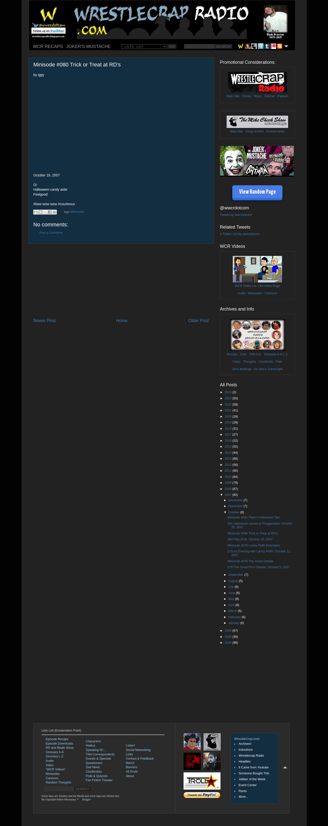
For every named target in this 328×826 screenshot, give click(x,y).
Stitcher (269, 96)
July (231, 587)
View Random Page (257, 192)
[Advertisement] (121, 281)
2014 (229, 452)
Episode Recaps (57, 739)
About (130, 776)
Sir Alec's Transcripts (268, 369)
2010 (229, 477)
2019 (229, 422)
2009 (229, 482)
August (233, 581)
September (236, 575)
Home (122, 320)
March (233, 611)
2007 (229, 495)
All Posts (132, 771)
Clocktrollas (94, 771)
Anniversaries (275, 131)
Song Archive (254, 131)
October (234, 512)
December (236, 500)
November (236, 506)
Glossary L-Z (54, 756)
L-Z (285, 354)
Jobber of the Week (252, 779)
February (235, 617)
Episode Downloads (59, 743)
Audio (241, 293)
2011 (229, 470)
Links (129, 754)
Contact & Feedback (140, 758)
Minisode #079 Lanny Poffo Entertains (254, 545)
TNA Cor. (255, 354)
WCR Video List (246, 286)
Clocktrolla (265, 361)
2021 (229, 410)
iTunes (246, 96)
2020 (229, 416)
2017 (229, 434)
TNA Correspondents (100, 754)
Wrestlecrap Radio (251, 755)
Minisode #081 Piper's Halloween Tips (254, 517)
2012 (229, 465)
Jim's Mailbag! (241, 369)
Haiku (236, 361)
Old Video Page (269, 286)
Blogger (86, 799)
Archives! (245, 744)
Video (50, 765)
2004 (229, 642)
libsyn (258, 96)
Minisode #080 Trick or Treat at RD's (253, 533)
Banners (131, 767)
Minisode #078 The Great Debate (250, 561)
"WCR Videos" (56, 769)
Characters (93, 741)
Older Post (198, 320)
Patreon (282, 96)
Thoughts (249, 361)
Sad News (93, 767)
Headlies (245, 761)
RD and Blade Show (60, 747)
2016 (229, 440)
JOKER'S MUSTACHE (88, 46)
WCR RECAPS (48, 46)
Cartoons (271, 293)
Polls (279, 361)
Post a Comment (51, 232)
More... (243, 796)
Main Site (233, 96)
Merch (130, 763)
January (234, 623)
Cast (243, 354)
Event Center (248, 785)
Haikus (90, 745)
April (231, 605)
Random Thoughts (58, 782)
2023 (229, 398)
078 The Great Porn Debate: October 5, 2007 (259, 567)
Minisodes (78, 212)
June (232, 593)
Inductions (246, 749)
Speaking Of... (96, 750)
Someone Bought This (254, 773)
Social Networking (138, 750)
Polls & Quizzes (97, 776)
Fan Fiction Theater (99, 780)
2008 (229, 489)
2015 (229, 446)
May (231, 599)
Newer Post (44, 320)
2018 (229, 428)
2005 (229, 637)
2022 (229, 404)
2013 (229, 458)
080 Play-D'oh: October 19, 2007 (250, 539)
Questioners (94, 763)
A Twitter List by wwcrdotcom (240, 234)
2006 (229, 630)
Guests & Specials (98, 758)
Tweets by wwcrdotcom (236, 215)
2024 (229, 392)
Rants (243, 791)
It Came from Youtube (254, 767)
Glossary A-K (273, 354)
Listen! (130, 745)
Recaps (232, 354)
